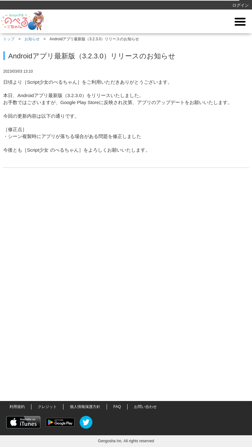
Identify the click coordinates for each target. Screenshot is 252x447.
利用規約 (17, 406)
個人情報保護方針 (85, 406)
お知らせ (32, 39)
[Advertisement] (126, 293)
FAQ (117, 406)
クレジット (47, 406)
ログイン (240, 5)
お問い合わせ (145, 406)
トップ (9, 39)
